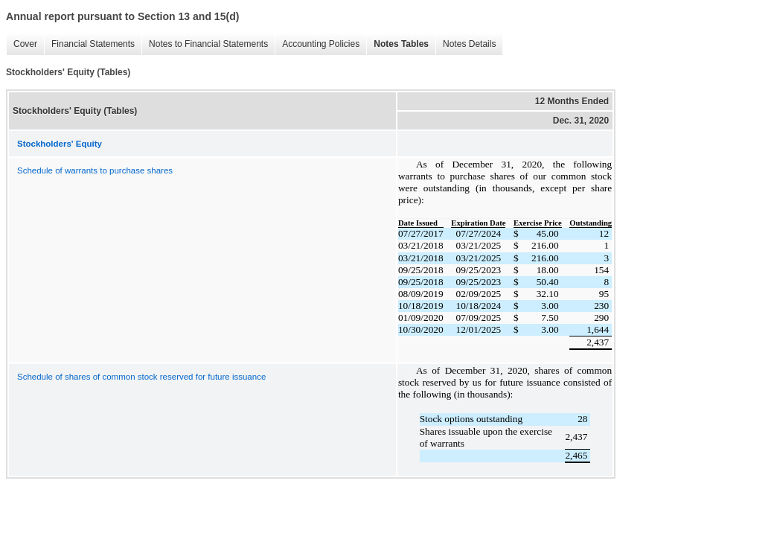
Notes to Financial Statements (204, 44)
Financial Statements (89, 44)
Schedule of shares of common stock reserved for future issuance (141, 376)
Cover (21, 44)
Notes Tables (397, 44)
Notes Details (465, 44)
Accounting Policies (317, 44)
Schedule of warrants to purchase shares (95, 170)
